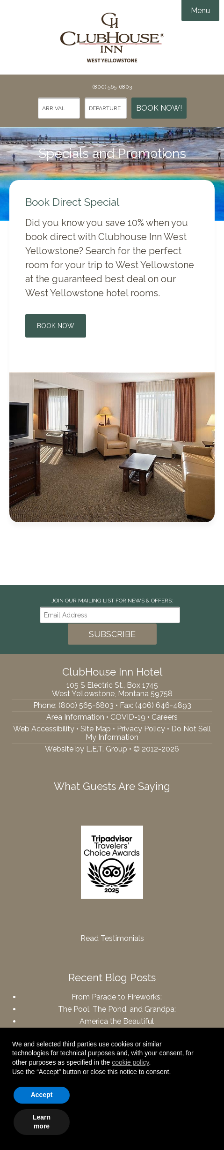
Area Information (75, 717)
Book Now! (159, 108)
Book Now (55, 326)
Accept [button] (42, 1094)
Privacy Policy (141, 728)
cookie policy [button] (130, 1062)
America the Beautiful (116, 1021)
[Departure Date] (106, 108)
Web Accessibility (43, 728)
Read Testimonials (112, 938)
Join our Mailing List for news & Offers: (112, 600)
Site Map (95, 728)
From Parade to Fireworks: (117, 996)
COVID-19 (127, 717)
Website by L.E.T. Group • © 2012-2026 (112, 748)
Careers (165, 717)
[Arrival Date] (59, 108)
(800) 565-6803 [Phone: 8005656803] (112, 86)
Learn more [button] (42, 1121)
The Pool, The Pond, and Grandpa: (117, 1009)
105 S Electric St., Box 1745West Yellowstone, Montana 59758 (112, 689)
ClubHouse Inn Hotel (112, 37)
